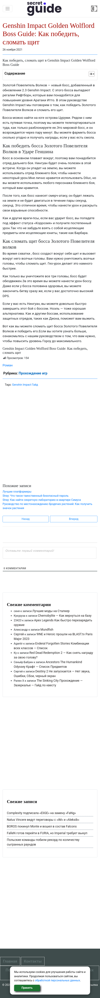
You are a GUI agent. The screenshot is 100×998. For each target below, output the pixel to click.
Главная (10, 961)
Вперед (74, 519)
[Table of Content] (92, 74)
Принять (26, 987)
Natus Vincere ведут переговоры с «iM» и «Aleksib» (43, 819)
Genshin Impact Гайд (25, 384)
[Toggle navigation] (7, 8)
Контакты (33, 961)
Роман (8, 365)
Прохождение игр (33, 373)
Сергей (19, 634)
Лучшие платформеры (17, 491)
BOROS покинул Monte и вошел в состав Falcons (42, 826)
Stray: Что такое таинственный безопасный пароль (36, 495)
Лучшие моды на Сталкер (51, 611)
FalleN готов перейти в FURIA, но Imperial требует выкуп (47, 833)
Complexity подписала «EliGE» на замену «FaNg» (41, 813)
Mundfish (46, 629)
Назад (26, 519)
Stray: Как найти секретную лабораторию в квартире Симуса (42, 499)
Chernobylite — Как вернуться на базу (65, 615)
